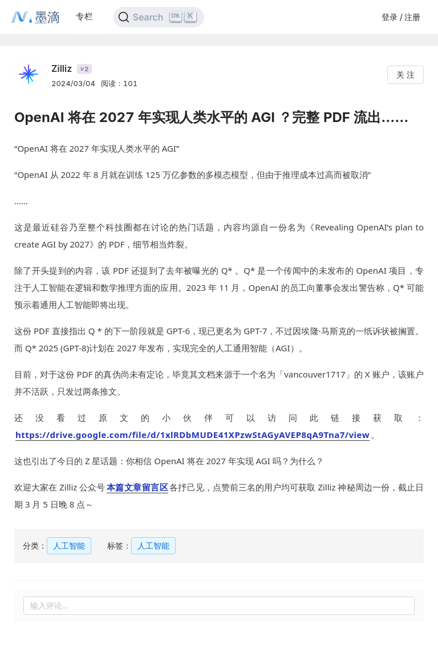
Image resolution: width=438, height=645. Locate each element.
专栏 (84, 16)
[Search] (158, 17)
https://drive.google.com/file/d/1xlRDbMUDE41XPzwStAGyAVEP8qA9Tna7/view (192, 434)
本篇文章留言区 (138, 487)
